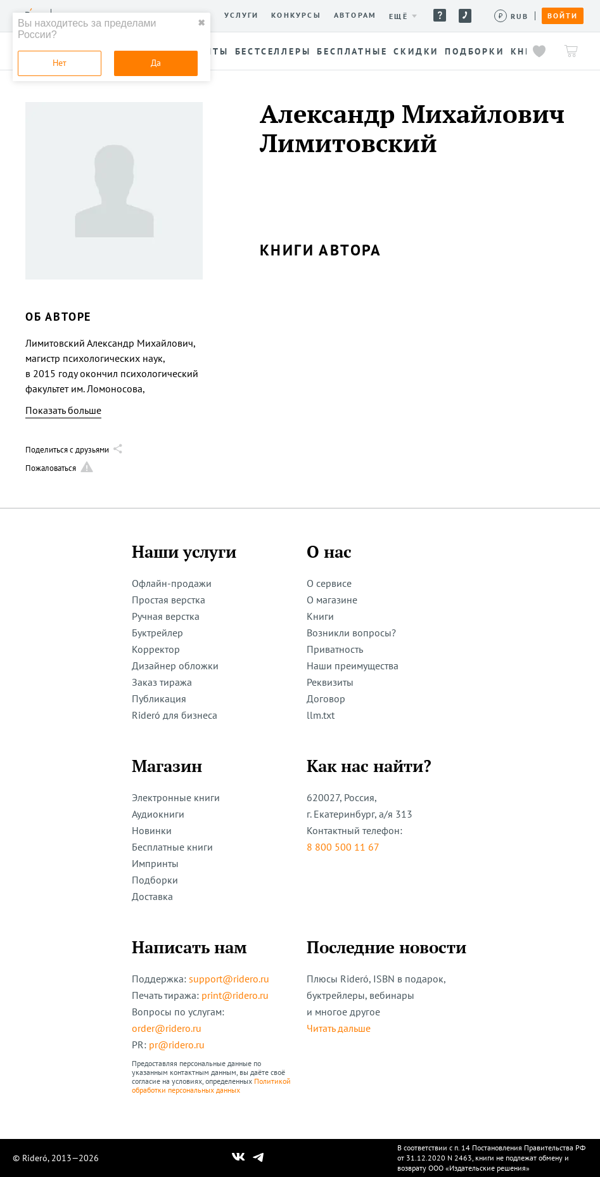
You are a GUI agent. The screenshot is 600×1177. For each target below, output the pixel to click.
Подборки (155, 879)
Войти (562, 15)
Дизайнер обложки (175, 665)
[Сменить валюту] (511, 16)
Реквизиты (330, 682)
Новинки (152, 830)
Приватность (335, 649)
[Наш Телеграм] (258, 1158)
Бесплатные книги (172, 846)
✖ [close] (201, 23)
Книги (320, 616)
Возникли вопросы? (351, 632)
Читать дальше (339, 1028)
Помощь (439, 15)
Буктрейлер (157, 632)
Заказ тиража (162, 682)
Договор (326, 698)
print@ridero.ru (235, 995)
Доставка (152, 896)
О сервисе (329, 583)
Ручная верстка (166, 616)
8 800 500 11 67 (343, 846)
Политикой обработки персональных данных (211, 1085)
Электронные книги (176, 797)
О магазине (332, 599)
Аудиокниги (158, 813)
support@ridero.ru (229, 978)
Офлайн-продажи (172, 583)
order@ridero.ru (166, 1028)
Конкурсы (296, 15)
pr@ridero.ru (177, 1044)
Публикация (159, 698)
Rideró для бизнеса (174, 715)
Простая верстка (168, 599)
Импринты (155, 863)
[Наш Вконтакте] (238, 1158)
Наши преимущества (353, 665)
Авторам (355, 15)
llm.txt (321, 715)
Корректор (156, 649)
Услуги (241, 15)
